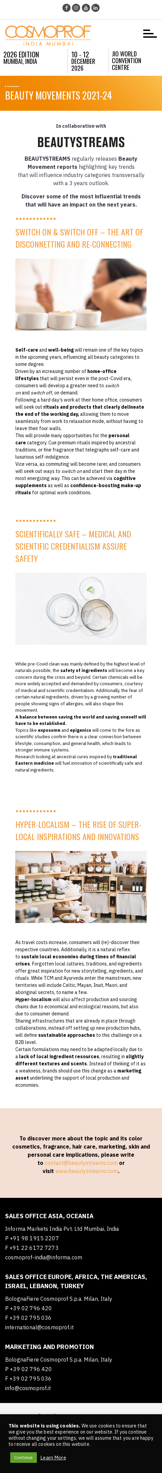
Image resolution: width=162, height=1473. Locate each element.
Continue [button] (23, 1457)
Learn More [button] (53, 1458)
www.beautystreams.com (86, 1171)
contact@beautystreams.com (81, 1162)
